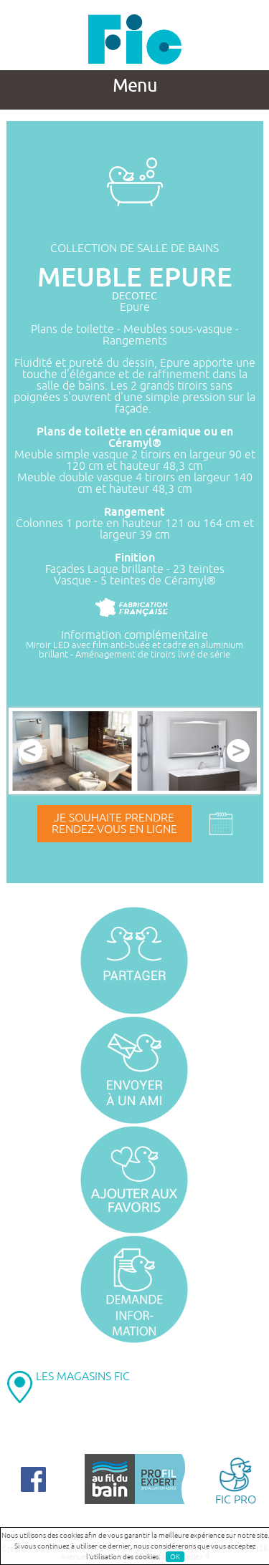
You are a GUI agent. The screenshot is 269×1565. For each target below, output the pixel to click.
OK (175, 1556)
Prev (30, 750)
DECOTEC (134, 296)
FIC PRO (235, 1480)
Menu (135, 86)
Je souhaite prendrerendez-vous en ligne (114, 824)
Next (238, 750)
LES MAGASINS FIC (83, 1376)
